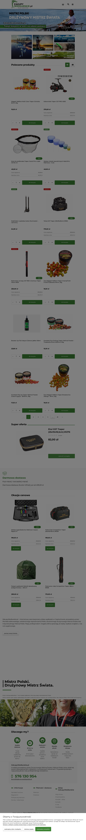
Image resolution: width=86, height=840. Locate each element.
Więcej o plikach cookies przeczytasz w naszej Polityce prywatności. (24, 825)
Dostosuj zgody (29, 829)
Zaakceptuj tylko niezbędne (12, 829)
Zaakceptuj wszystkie (43, 829)
